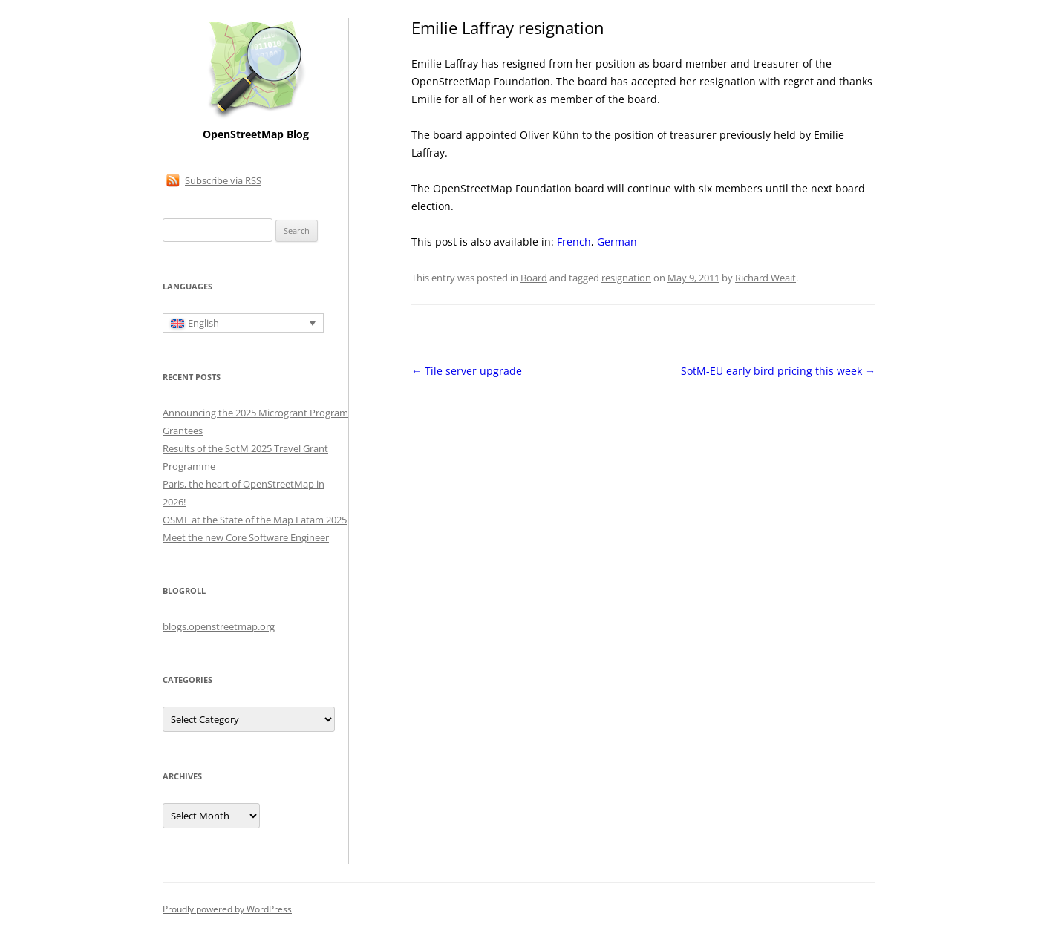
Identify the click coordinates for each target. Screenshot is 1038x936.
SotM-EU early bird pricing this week (778, 371)
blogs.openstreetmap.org (219, 626)
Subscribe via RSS (223, 180)
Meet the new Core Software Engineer (246, 537)
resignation (626, 277)
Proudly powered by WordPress (227, 909)
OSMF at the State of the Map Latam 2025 (255, 519)
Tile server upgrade (466, 371)
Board (533, 277)
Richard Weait (765, 277)
